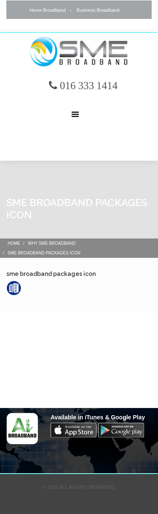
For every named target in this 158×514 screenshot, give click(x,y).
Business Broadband (98, 10)
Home (14, 243)
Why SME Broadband (52, 243)
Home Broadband (47, 10)
